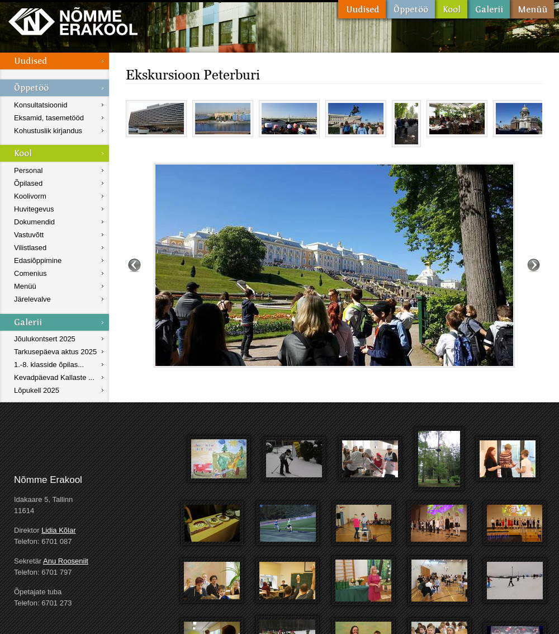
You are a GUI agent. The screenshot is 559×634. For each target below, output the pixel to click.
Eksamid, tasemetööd (49, 118)
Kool (451, 9)
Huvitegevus (34, 209)
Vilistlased (30, 247)
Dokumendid (34, 222)
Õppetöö (410, 9)
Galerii (488, 9)
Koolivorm (30, 196)
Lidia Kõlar (58, 530)
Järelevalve (32, 299)
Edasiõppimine (37, 260)
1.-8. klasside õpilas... (49, 364)
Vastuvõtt (29, 235)
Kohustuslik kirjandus (48, 130)
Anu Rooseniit (65, 561)
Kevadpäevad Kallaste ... (54, 377)
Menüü (532, 9)
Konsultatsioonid (40, 105)
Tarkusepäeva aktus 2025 (55, 351)
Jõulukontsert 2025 (44, 339)
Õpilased (28, 183)
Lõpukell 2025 (36, 390)
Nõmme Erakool (73, 21)
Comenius (30, 273)
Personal (28, 170)
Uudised (362, 9)
